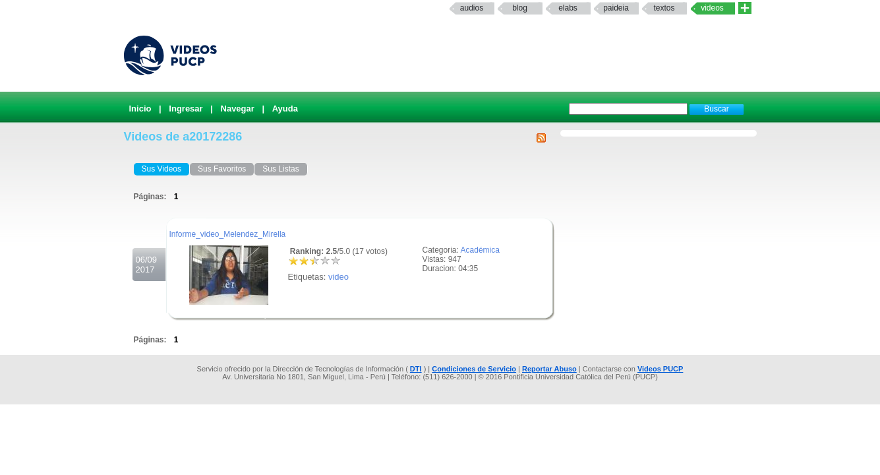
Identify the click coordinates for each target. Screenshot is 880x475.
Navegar (237, 108)
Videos (712, 8)
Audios (471, 8)
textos (663, 8)
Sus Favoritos (222, 169)
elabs (567, 8)
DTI (416, 369)
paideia (616, 8)
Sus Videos (162, 169)
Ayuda (285, 108)
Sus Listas (280, 169)
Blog (519, 8)
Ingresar (185, 108)
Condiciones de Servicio (474, 369)
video (338, 277)
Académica (480, 250)
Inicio (140, 108)
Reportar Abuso (549, 369)
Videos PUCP (660, 369)
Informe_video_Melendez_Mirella (227, 234)
